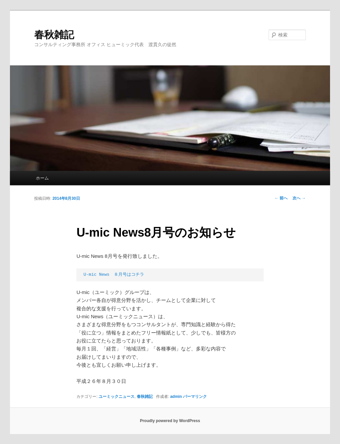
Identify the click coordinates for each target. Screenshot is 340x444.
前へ (281, 198)
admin (176, 396)
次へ (299, 198)
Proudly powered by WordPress (170, 420)
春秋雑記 (54, 34)
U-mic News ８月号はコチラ (114, 274)
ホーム (42, 178)
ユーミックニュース (116, 396)
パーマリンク (195, 396)
